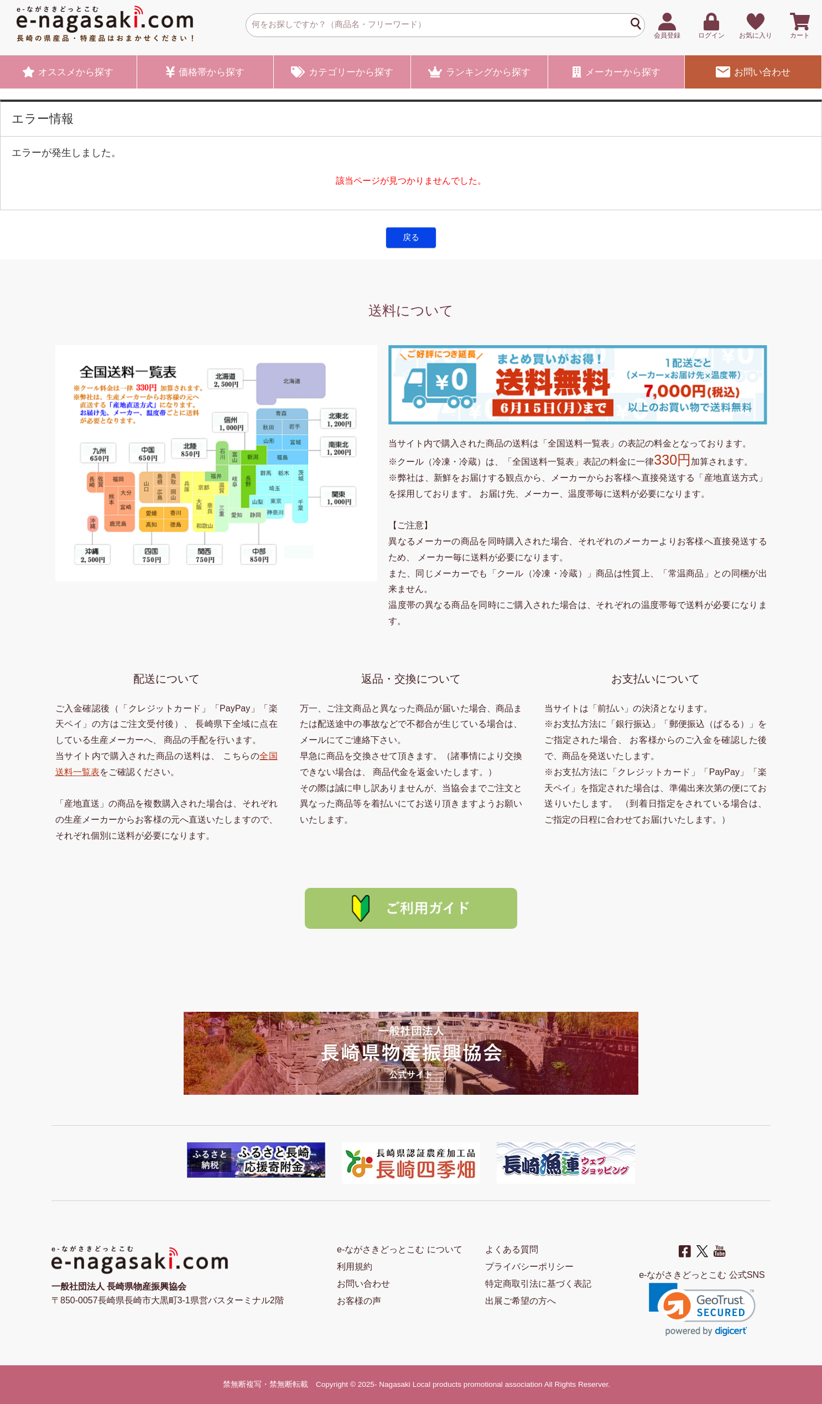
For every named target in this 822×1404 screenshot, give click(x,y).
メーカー (616, 71)
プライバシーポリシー (529, 1266)
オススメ (68, 71)
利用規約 (354, 1266)
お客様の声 (359, 1301)
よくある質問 (511, 1249)
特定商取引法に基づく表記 (538, 1283)
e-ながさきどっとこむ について (399, 1249)
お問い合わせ (753, 71)
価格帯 (205, 71)
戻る (411, 237)
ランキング (479, 71)
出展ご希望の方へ (520, 1301)
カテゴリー (342, 71)
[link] (702, 1310)
